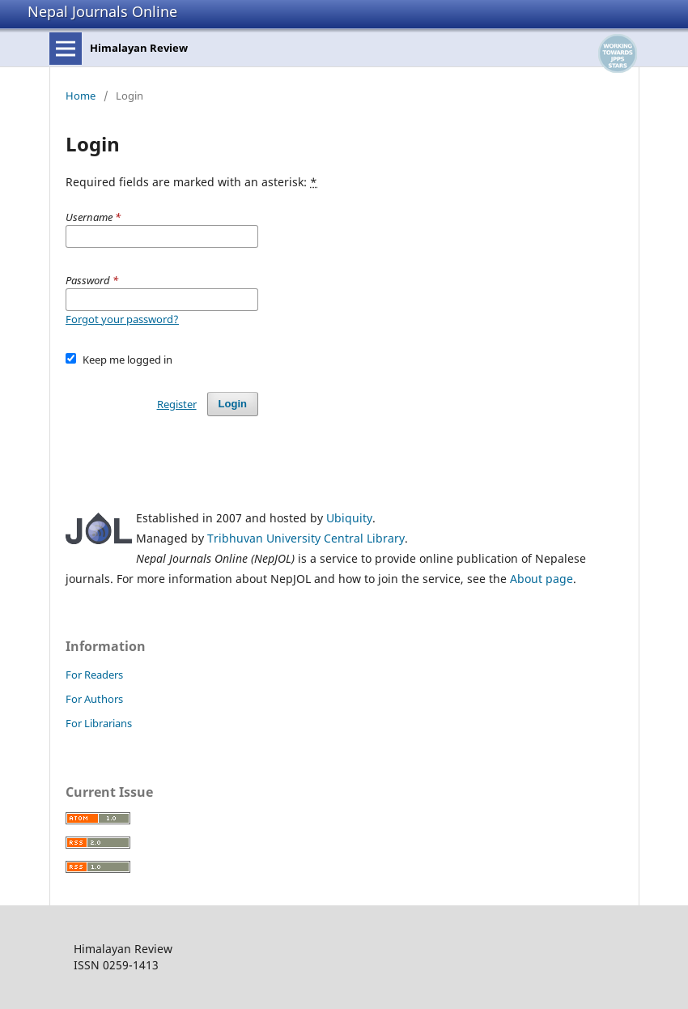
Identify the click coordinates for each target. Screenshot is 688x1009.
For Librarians (99, 723)
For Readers (94, 674)
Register (177, 404)
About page (541, 578)
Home (81, 95)
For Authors (94, 699)
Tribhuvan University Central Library (306, 538)
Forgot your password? (122, 319)
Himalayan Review (139, 47)
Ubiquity (349, 518)
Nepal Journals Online (102, 11)
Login (233, 404)
